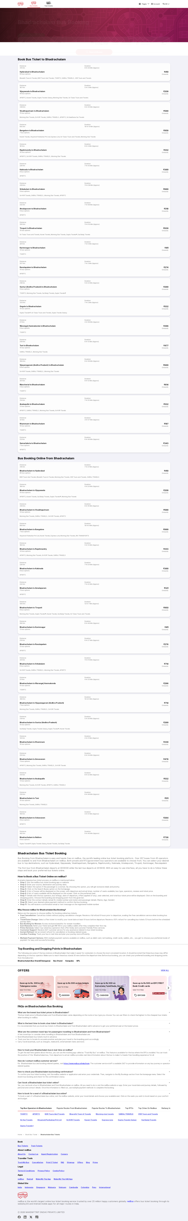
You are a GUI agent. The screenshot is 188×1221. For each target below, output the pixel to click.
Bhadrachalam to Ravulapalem (33, 644)
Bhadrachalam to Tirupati (31, 608)
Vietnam (62, 1187)
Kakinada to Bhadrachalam (31, 169)
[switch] (163, 40)
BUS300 (64, 995)
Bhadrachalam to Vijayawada (32, 490)
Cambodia (73, 1187)
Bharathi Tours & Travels (28, 78)
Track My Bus (23, 1162)
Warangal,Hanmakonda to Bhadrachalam (38, 326)
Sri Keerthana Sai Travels (75, 117)
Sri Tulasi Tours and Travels (78, 98)
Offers (80, 1162)
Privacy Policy (44, 1171)
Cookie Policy (58, 1171)
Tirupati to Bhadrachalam (31, 228)
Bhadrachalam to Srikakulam (32, 664)
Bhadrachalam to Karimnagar (33, 627)
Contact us (33, 1154)
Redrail (30, 1179)
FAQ (62, 1162)
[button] (37, 40)
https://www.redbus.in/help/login (76, 1063)
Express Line (55, 137)
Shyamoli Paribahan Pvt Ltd (40, 137)
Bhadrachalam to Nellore (30, 837)
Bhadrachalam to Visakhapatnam (34, 510)
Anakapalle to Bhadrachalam (32, 404)
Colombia (85, 1187)
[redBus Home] (20, 4)
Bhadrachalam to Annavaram (32, 759)
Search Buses (94, 49)
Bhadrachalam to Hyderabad (32, 471)
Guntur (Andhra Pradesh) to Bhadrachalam (38, 287)
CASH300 (102, 995)
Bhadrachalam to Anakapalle (32, 779)
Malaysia (52, 1187)
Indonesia (29, 1187)
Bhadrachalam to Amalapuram (33, 588)
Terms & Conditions (26, 1171)
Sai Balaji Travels (84, 234)
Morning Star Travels (60, 98)
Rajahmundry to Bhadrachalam (33, 150)
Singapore (40, 1187)
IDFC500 (139, 995)
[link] (36, 988)
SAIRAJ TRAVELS (68, 78)
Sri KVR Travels (40, 117)
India (20, 1187)
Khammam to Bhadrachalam (32, 424)
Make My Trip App (43, 1179)
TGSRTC (58, 78)
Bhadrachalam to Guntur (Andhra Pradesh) (38, 722)
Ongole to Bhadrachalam (30, 306)
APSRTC (23, 98)
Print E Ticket (52, 1162)
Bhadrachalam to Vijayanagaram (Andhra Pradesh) (42, 703)
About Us (22, 1154)
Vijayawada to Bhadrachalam (32, 91)
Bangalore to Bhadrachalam (32, 130)
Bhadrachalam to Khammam (32, 742)
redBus (21, 1179)
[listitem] (22, 979)
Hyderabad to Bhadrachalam (32, 72)
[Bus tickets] (33, 4)
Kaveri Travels (32, 98)
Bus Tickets (23, 1146)
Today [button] (115, 40)
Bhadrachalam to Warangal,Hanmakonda (38, 683)
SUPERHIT (27, 995)
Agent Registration (49, 1154)
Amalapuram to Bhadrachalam (33, 209)
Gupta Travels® (71, 234)
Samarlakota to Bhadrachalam (33, 443)
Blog (88, 1162)
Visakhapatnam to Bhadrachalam (34, 111)
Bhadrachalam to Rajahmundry (33, 549)
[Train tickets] (48, 4)
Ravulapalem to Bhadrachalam (33, 267)
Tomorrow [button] (126, 40)
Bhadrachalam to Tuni (29, 798)
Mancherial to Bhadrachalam (32, 385)
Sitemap (70, 1162)
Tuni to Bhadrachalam (29, 345)
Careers (64, 1154)
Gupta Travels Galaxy (44, 98)
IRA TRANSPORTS (82, 536)
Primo (95, 1162)
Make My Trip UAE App (63, 1179)
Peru (94, 1187)
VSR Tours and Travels (83, 78)
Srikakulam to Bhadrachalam (32, 189)
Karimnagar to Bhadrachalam (33, 248)
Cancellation (37, 1162)
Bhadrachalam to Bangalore (32, 529)
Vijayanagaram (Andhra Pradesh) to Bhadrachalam (42, 365)
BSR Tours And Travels (46, 78)
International (104, 1187)
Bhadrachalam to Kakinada (31, 568)
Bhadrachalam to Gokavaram (32, 818)
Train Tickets (37, 1146)
